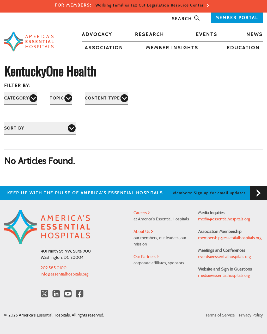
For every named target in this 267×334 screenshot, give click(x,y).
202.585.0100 (53, 268)
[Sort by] (40, 128)
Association (104, 48)
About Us (143, 232)
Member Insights (172, 48)
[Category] (20, 98)
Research (149, 34)
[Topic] (61, 98)
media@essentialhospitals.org (224, 219)
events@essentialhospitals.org (224, 257)
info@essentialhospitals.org (64, 274)
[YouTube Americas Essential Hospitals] (68, 293)
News (254, 34)
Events (206, 34)
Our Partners (146, 257)
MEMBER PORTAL (236, 18)
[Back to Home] (29, 41)
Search (186, 19)
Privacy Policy (251, 315)
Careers (142, 213)
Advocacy (97, 34)
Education (243, 48)
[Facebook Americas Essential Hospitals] (79, 293)
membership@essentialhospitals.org (230, 238)
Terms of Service (220, 315)
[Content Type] (106, 98)
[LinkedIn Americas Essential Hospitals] (56, 293)
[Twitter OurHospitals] (44, 293)
